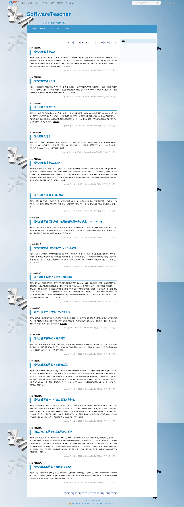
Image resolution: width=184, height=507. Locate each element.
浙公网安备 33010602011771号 (82, 504)
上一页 (67, 42)
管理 (67, 28)
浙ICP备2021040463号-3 (105, 504)
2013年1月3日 (35, 361)
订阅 (59, 28)
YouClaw (70, 3)
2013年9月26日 (36, 77)
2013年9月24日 (36, 103)
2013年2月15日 (36, 273)
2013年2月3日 (35, 335)
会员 (23, 3)
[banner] (10, 3)
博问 (45, 3)
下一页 (113, 42)
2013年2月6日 (35, 308)
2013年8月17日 (36, 244)
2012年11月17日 (36, 463)
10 (102, 42)
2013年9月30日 (36, 48)
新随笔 (43, 28)
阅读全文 (67, 66)
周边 (30, 3)
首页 (34, 28)
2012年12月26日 (36, 396)
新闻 (38, 3)
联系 (51, 28)
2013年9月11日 (36, 159)
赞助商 (60, 3)
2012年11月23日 (36, 428)
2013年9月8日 (35, 218)
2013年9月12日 (36, 133)
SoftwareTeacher (49, 14)
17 (108, 42)
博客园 (86, 500)
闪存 (52, 3)
